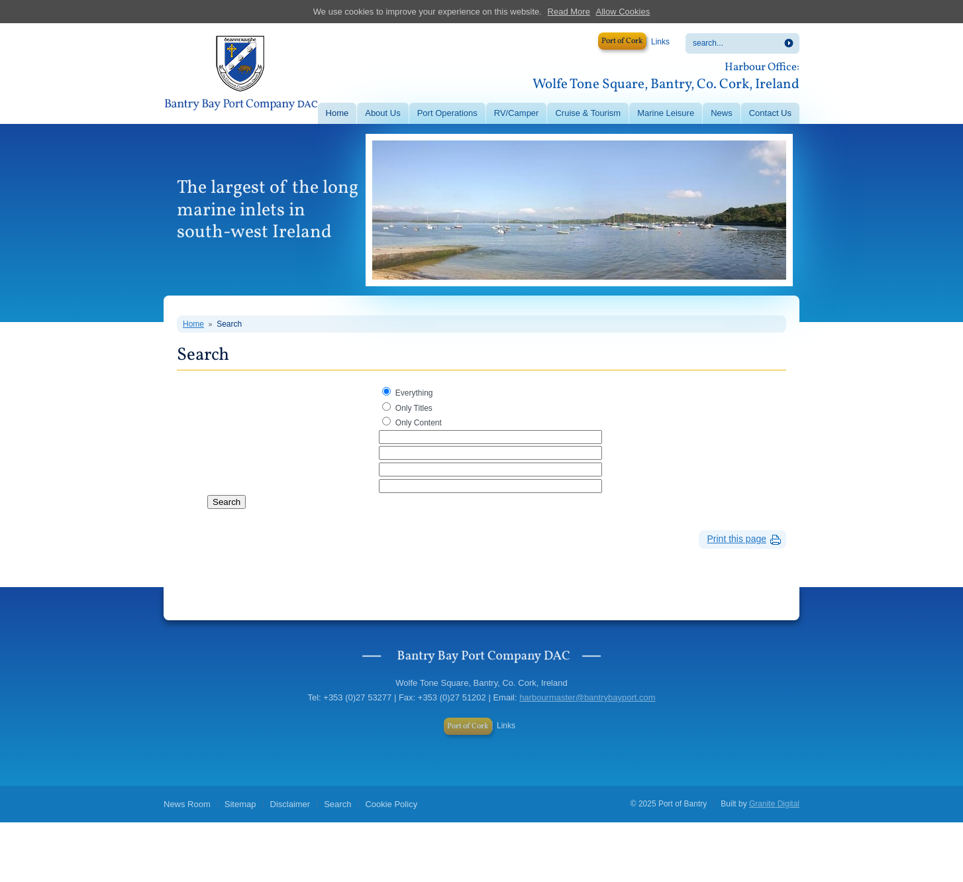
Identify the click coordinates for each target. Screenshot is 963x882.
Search (229, 324)
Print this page (737, 538)
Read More (569, 12)
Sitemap (240, 804)
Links (660, 41)
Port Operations (447, 113)
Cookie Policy (391, 804)
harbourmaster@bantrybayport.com (587, 697)
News (722, 113)
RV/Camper (516, 113)
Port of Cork (622, 41)
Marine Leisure (665, 113)
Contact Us (770, 113)
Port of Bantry (240, 74)
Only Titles (413, 408)
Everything (414, 393)
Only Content (418, 422)
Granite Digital (774, 803)
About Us (382, 113)
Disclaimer (290, 804)
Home (337, 113)
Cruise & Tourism (588, 113)
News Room (187, 804)
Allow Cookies (623, 12)
